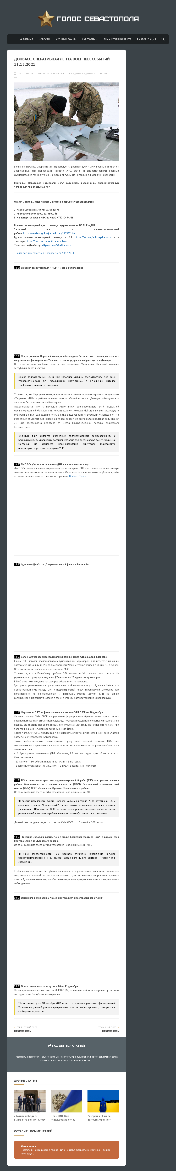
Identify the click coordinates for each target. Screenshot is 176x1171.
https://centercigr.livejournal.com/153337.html (49, 233)
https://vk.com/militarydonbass (93, 237)
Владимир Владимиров (82, 73)
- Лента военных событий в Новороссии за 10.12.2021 (44, 253)
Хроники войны (66, 39)
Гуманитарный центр (117, 39)
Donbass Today (77, 476)
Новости (44, 39)
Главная (26, 39)
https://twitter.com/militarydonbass (46, 241)
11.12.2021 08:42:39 (23, 73)
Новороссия (57, 73)
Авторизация (146, 39)
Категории (90, 39)
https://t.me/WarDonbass (56, 245)
